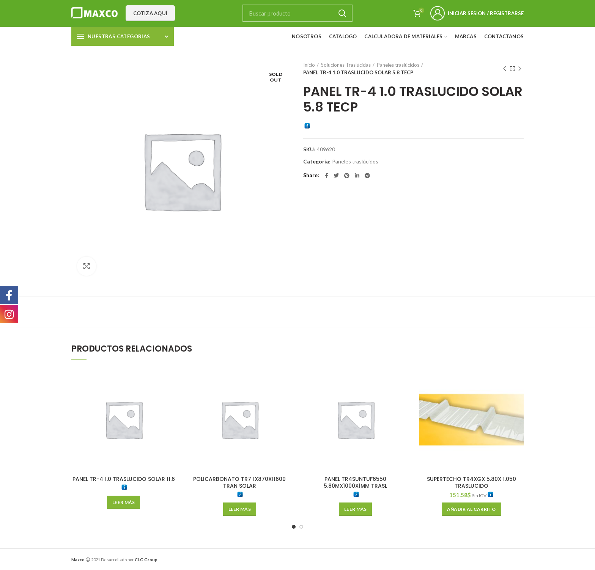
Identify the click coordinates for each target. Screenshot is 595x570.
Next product (520, 69)
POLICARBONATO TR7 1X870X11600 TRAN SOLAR (239, 482)
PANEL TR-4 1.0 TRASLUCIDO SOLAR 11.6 (123, 479)
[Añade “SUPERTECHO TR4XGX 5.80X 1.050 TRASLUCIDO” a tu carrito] (471, 509)
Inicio (309, 65)
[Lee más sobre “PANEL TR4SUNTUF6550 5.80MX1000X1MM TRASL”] (355, 509)
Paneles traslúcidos (398, 65)
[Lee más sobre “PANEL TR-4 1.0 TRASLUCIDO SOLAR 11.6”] (123, 502)
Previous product (504, 69)
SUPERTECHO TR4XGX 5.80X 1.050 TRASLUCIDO (471, 482)
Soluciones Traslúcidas (346, 65)
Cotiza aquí (150, 13)
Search (342, 13)
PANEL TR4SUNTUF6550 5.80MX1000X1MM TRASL (355, 482)
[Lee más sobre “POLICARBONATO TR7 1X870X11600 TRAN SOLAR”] (239, 509)
